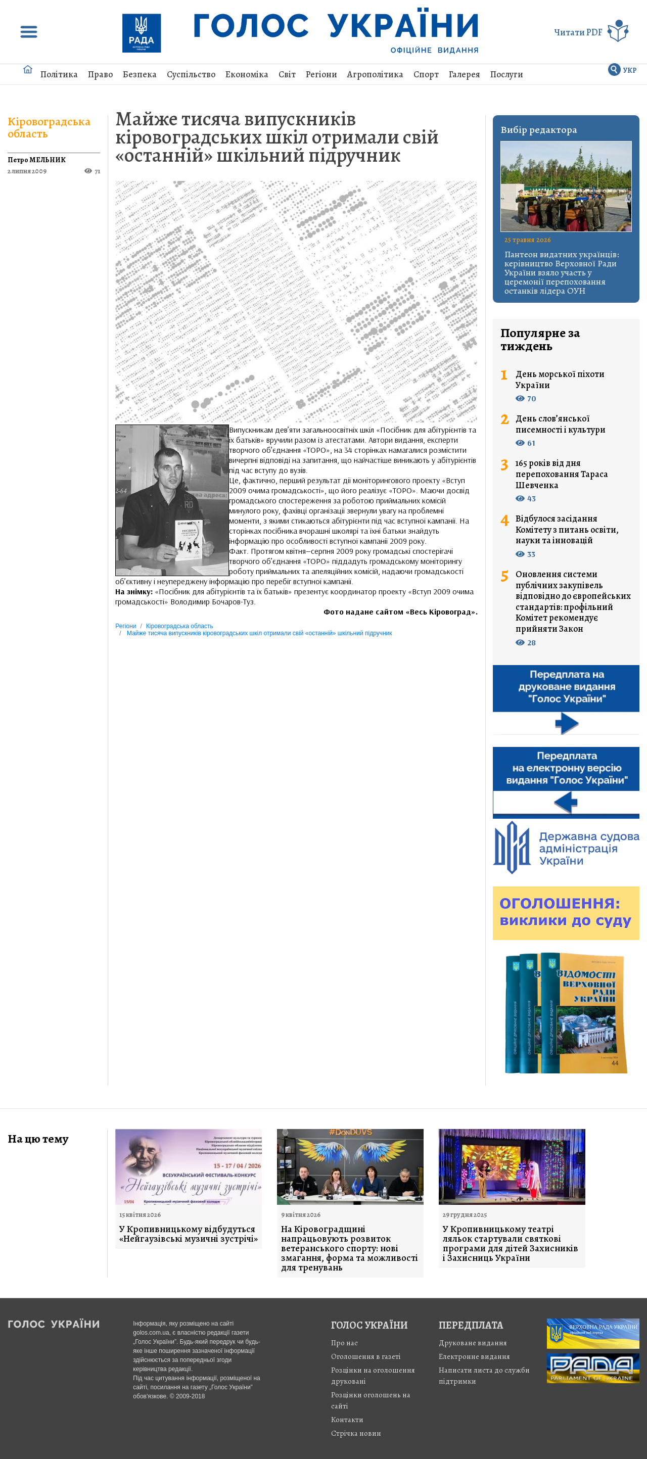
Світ (287, 74)
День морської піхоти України (560, 380)
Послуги (506, 74)
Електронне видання (474, 1356)
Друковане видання (473, 1343)
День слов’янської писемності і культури (561, 424)
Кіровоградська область (49, 127)
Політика (59, 74)
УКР (630, 70)
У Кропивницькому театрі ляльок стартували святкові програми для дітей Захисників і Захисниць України (510, 1244)
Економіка (246, 74)
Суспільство (191, 74)
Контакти (347, 1420)
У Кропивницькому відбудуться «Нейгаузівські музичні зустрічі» (188, 1234)
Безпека (140, 74)
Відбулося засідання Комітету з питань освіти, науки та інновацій (567, 529)
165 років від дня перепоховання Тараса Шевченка (562, 474)
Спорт (426, 74)
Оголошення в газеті (366, 1356)
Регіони (321, 74)
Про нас (344, 1343)
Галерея (464, 74)
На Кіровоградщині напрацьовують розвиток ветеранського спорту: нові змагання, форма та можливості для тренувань (349, 1249)
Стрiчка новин (356, 1433)
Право (100, 74)
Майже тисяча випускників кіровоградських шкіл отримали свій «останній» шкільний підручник (277, 137)
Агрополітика (375, 74)
